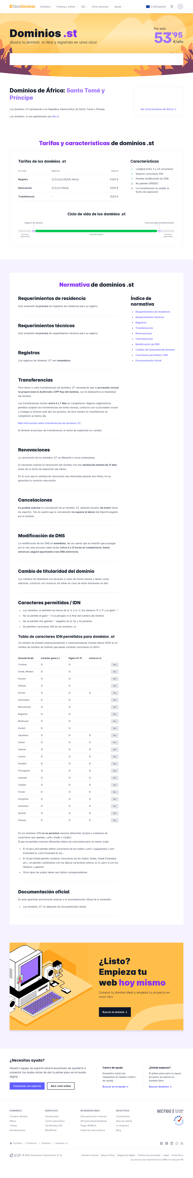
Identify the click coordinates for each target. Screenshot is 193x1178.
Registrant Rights (126, 1155)
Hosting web (52, 1116)
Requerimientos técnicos (150, 317)
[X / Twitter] (166, 1143)
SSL (85, 6)
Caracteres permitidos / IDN (152, 355)
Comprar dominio (19, 1116)
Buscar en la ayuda (115, 1086)
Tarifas (13, 1125)
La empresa (122, 1125)
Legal (166, 1155)
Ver (114, 664)
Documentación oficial (148, 360)
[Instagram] (177, 1143)
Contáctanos (123, 1116)
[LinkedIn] (171, 1143)
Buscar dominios (160, 1086)
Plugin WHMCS (88, 1125)
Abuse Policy (108, 1155)
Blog (118, 1130)
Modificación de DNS (148, 344)
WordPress (51, 1130)
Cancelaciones (144, 338)
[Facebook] (161, 1143)
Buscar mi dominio (115, 1012)
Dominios (47, 6)
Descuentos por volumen (94, 1116)
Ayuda (119, 6)
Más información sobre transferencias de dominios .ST (49, 423)
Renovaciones (144, 333)
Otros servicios (102, 6)
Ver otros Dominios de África (158, 109)
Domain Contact (90, 1155)
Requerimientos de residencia (153, 311)
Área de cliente (124, 1121)
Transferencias (144, 327)
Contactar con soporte (27, 1086)
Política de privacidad (149, 1155)
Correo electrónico (55, 1121)
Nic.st (55, 116)
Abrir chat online (61, 1086)
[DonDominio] (22, 6)
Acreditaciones (17, 1130)
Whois (13, 1121)
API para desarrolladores (94, 1121)
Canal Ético (177, 1155)
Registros (141, 322)
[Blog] (182, 1143)
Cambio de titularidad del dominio (155, 349)
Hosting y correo (67, 6)
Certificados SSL (54, 1125)
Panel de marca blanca (93, 1130)
